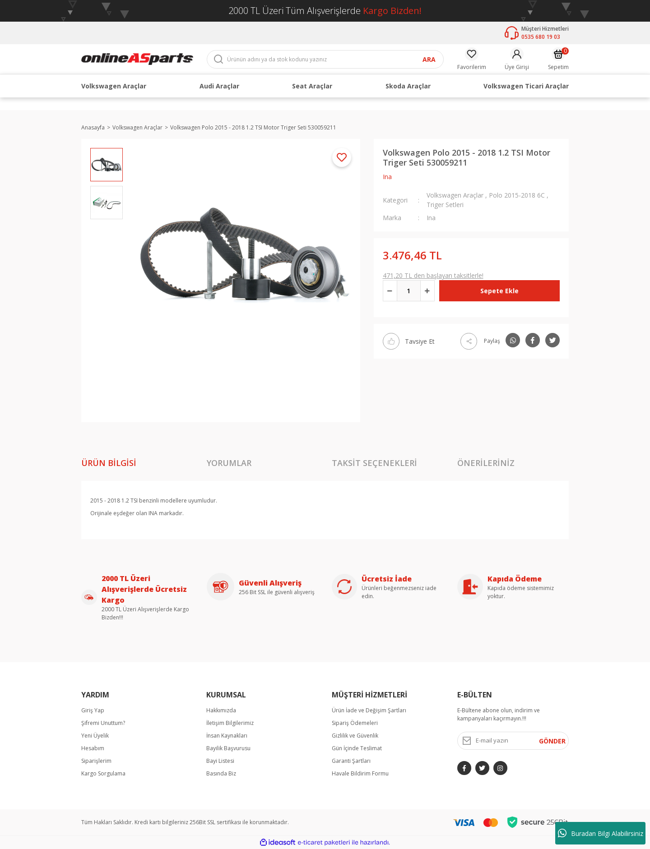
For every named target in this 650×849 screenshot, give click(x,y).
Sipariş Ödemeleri (355, 723)
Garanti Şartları (351, 761)
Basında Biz (221, 773)
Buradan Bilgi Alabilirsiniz (600, 833)
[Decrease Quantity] (390, 291)
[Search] (325, 59)
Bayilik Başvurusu (228, 748)
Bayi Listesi (220, 761)
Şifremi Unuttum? (103, 723)
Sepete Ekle (499, 290)
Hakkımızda (221, 710)
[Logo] (137, 58)
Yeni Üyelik (95, 735)
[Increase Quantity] (427, 291)
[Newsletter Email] (513, 740)
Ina (387, 176)
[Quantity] (409, 291)
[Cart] (558, 59)
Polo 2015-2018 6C (517, 195)
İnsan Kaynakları (226, 735)
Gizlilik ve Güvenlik (355, 735)
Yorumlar (229, 462)
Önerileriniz (486, 462)
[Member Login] (517, 59)
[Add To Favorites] (341, 157)
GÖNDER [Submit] (552, 741)
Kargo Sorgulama (103, 773)
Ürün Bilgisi (108, 462)
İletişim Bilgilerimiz (230, 723)
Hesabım (92, 748)
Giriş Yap (92, 710)
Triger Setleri (445, 204)
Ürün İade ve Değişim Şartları (369, 710)
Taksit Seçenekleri (374, 462)
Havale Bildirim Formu (360, 773)
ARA (429, 59)
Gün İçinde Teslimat (357, 748)
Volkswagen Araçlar (455, 195)
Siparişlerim (96, 761)
